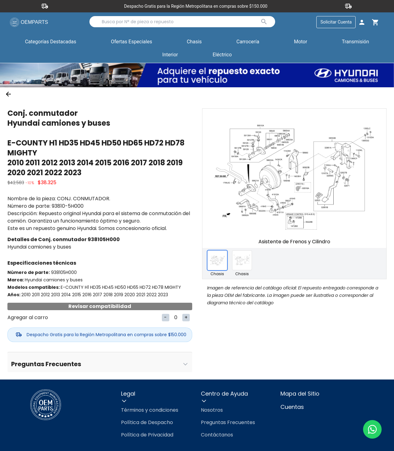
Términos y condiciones (149, 410)
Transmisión (355, 42)
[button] (131, 42)
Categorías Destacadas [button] (51, 43)
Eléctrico (222, 55)
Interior (170, 55)
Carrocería (247, 42)
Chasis (194, 42)
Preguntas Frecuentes (228, 422)
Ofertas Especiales (131, 42)
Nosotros (212, 410)
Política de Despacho (147, 422)
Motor (300, 42)
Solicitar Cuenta (336, 22)
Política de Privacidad (147, 434)
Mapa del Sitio (299, 393)
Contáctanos (217, 434)
